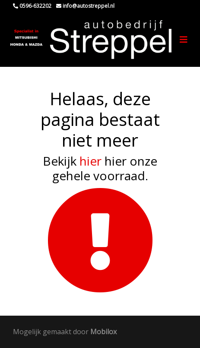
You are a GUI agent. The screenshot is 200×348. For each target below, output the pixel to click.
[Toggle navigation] (183, 39)
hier (90, 161)
